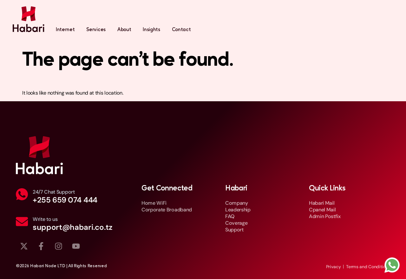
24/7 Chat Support (54, 192)
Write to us (45, 219)
